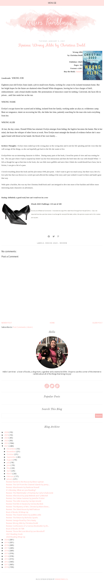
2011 (6, 564)
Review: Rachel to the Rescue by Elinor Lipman (25, 482)
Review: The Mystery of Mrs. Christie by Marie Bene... (28, 507)
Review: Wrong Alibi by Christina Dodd (22, 523)
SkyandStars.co (61, 579)
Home (52, 323)
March (9, 474)
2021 (6, 446)
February (11, 476)
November (11, 451)
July (8, 462)
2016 (6, 551)
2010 (6, 567)
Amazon (79, 71)
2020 (6, 540)
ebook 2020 (51, 243)
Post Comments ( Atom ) (23, 327)
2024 (6, 438)
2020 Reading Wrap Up (15, 537)
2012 (6, 562)
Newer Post (6, 323)
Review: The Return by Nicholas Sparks (22, 518)
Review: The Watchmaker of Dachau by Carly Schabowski (29, 493)
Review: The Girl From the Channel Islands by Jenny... (28, 484)
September (11, 457)
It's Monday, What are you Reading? (21, 490)
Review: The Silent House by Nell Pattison (23, 509)
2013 (6, 559)
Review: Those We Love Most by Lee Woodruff (25, 531)
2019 (6, 542)
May (9, 468)
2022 (6, 443)
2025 (6, 435)
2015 (6, 553)
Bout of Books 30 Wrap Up (17, 512)
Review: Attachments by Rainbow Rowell (22, 487)
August (10, 460)
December (11, 449)
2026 (6, 432)
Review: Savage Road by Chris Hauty (21, 520)
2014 (6, 556)
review (63, 243)
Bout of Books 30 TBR (15, 529)
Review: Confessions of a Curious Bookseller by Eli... (27, 526)
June (9, 465)
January (10, 479)
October (10, 454)
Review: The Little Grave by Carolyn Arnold (23, 501)
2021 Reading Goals (14, 534)
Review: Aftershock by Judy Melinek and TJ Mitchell (27, 496)
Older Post (97, 323)
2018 (6, 545)
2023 (6, 440)
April (9, 471)
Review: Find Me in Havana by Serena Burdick (24, 504)
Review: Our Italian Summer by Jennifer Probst (25, 498)
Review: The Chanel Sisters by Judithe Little (23, 515)
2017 (6, 548)
